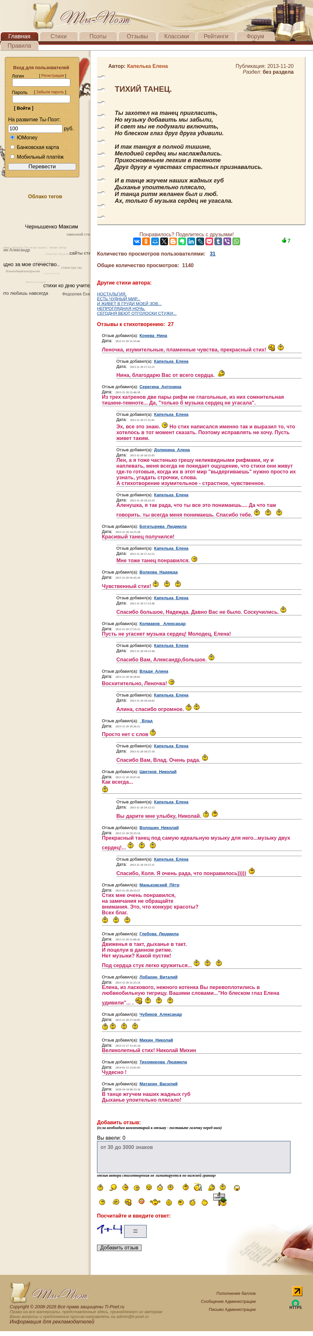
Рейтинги (216, 36)
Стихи (59, 36)
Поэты (98, 36)
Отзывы (137, 36)
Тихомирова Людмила (163, 1062)
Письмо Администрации (232, 1309)
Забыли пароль (50, 92)
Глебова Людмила (159, 933)
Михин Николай (156, 1040)
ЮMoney (23, 137)
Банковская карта (34, 147)
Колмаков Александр (163, 623)
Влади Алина (154, 671)
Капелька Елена (171, 361)
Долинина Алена (172, 449)
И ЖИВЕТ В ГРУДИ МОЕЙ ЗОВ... (129, 303)
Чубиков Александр (161, 1014)
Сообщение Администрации (228, 1301)
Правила (19, 45)
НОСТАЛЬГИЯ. (111, 294)
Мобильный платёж (37, 157)
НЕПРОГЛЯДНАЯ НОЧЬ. (121, 308)
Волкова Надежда (159, 572)
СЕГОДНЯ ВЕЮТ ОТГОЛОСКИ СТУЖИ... (137, 313)
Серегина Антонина (160, 386)
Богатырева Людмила (163, 526)
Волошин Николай (159, 827)
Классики (176, 36)
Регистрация (52, 75)
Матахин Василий (159, 1083)
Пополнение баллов (236, 1293)
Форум (255, 36)
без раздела (278, 72)
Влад (146, 720)
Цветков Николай (158, 771)
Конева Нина (153, 335)
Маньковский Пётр (160, 885)
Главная (19, 36)
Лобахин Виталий (159, 977)
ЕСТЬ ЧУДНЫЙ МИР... (118, 298)
